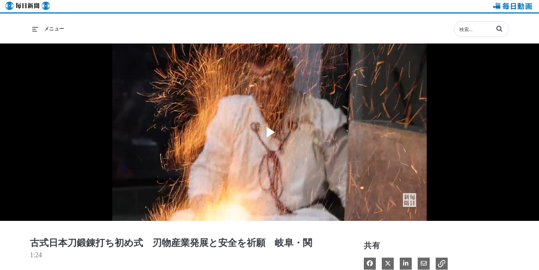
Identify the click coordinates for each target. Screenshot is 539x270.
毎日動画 (511, 6)
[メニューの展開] (48, 29)
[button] (499, 28)
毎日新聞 (27, 6)
